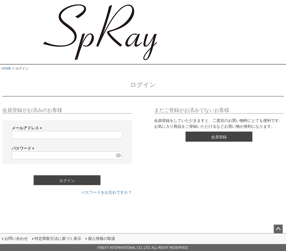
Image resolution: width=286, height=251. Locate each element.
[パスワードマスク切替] (118, 155)
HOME (6, 68)
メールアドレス (28, 128)
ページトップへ (278, 229)
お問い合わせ (16, 238)
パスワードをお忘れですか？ (106, 192)
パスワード (24, 148)
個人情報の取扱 (101, 238)
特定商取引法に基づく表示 (57, 238)
